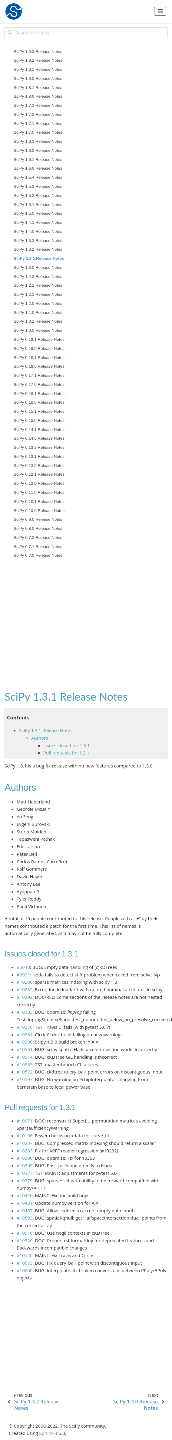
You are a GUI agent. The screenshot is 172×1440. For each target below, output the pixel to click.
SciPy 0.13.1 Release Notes (39, 456)
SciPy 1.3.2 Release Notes (38, 249)
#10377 (25, 1173)
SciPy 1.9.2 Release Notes (38, 60)
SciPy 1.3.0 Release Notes (38, 267)
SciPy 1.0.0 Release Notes (38, 330)
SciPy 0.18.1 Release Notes (39, 357)
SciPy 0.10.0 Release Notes (39, 510)
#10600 (25, 1270)
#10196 (25, 1135)
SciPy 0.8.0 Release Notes (38, 528)
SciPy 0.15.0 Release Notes (39, 420)
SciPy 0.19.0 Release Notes (39, 348)
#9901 (23, 975)
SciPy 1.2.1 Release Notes (38, 294)
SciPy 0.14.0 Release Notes (39, 438)
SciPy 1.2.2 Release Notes (38, 285)
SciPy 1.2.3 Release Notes (38, 276)
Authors (39, 738)
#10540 (25, 1255)
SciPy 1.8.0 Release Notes (38, 96)
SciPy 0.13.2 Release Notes (39, 447)
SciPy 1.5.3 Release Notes (38, 186)
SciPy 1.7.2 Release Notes (38, 114)
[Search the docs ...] (86, 32)
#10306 (25, 1158)
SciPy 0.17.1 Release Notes (39, 375)
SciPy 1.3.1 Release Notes (39, 258)
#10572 (25, 1072)
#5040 (23, 967)
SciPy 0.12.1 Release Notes (39, 474)
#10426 (25, 1195)
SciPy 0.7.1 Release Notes (38, 546)
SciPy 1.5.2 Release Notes (38, 195)
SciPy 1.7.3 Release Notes (38, 105)
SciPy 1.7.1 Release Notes (38, 123)
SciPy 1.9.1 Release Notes (38, 69)
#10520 (25, 1240)
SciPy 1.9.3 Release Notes (38, 51)
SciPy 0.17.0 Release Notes (39, 384)
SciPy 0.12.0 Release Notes (39, 483)
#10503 (25, 1218)
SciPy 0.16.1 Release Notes (39, 393)
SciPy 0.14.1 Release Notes (39, 429)
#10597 (25, 1079)
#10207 (25, 1143)
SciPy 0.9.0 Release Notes (38, 519)
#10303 (25, 1012)
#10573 (25, 1263)
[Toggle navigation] (160, 11)
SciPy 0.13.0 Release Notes (39, 465)
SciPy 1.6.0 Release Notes (38, 168)
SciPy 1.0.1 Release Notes (38, 321)
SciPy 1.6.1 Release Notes (38, 159)
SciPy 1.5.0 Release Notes (38, 213)
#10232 (25, 989)
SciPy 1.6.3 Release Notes (38, 141)
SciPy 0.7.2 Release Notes (38, 537)
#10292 (25, 997)
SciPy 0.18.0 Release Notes (39, 366)
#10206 (25, 982)
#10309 (25, 1165)
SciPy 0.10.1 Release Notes (39, 501)
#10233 (25, 1151)
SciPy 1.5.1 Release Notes (38, 204)
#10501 (25, 1049)
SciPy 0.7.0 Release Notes (38, 555)
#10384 (25, 1034)
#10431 (25, 1203)
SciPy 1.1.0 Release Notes (38, 312)
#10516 (25, 1233)
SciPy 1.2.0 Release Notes (38, 303)
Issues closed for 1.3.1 (66, 745)
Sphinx (46, 1433)
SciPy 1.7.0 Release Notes (38, 132)
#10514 (25, 1057)
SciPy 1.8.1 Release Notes (38, 87)
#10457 (25, 1210)
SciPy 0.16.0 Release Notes (39, 402)
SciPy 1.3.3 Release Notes (38, 240)
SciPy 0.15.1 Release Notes (39, 411)
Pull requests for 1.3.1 (66, 753)
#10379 (25, 1181)
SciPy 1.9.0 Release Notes (38, 78)
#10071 (25, 1121)
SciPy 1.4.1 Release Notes (38, 222)
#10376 (25, 1027)
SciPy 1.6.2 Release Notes (38, 150)
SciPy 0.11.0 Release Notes (39, 492)
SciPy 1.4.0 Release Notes (38, 231)
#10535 (25, 1064)
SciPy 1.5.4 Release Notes (38, 177)
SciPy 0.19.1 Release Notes (39, 339)
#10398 (25, 1042)
